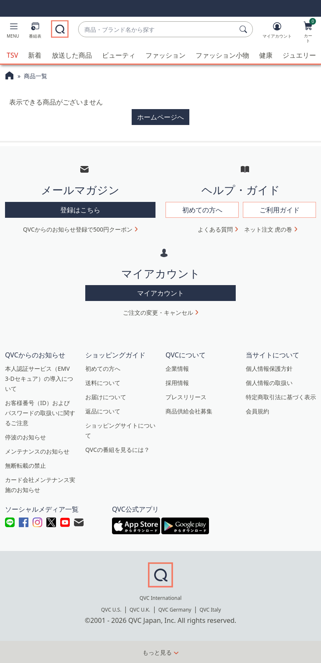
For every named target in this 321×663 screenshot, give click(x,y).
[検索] (244, 29)
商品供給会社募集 (189, 411)
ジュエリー (299, 55)
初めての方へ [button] (202, 209)
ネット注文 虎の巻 (268, 228)
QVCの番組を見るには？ (117, 450)
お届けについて (105, 397)
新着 (34, 55)
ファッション (165, 55)
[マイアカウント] (277, 31)
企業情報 (177, 368)
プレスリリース (186, 397)
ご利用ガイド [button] (280, 209)
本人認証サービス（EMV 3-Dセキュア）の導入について (39, 379)
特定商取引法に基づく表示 (281, 397)
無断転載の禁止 (25, 465)
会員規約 (257, 411)
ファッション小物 (222, 55)
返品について (102, 411)
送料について (102, 383)
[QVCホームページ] (9, 76)
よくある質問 (215, 228)
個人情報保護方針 (269, 368)
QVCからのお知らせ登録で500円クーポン (77, 229)
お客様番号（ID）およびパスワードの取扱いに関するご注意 (40, 413)
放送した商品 (72, 55)
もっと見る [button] (157, 652)
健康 (266, 55)
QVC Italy (210, 609)
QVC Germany (174, 609)
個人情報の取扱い (269, 383)
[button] (13, 31)
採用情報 (177, 383)
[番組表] (35, 31)
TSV (12, 55)
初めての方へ (102, 368)
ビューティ (118, 55)
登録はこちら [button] (80, 209)
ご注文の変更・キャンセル (158, 312)
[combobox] (157, 29)
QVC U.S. (111, 609)
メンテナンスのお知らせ (37, 451)
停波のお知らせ (25, 437)
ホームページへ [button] (160, 117)
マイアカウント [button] (160, 293)
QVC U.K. (140, 609)
